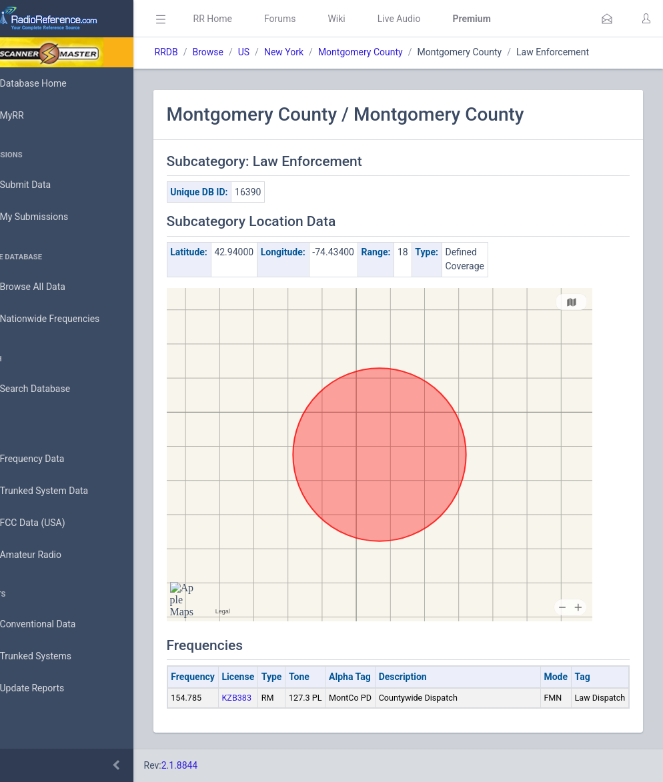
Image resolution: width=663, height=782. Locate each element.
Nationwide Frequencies (68, 319)
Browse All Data (51, 287)
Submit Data (44, 185)
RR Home (250, 18)
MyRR (30, 115)
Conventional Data (56, 625)
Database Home (52, 83)
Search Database (54, 389)
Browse (245, 52)
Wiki (374, 18)
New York (321, 52)
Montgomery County (398, 52)
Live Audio (436, 18)
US (281, 52)
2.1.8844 (217, 765)
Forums (317, 18)
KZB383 (274, 698)
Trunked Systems (54, 657)
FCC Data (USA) (51, 523)
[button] (607, 18)
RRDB (203, 52)
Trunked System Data (63, 491)
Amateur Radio (49, 555)
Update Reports (51, 689)
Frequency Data (51, 459)
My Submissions (53, 217)
